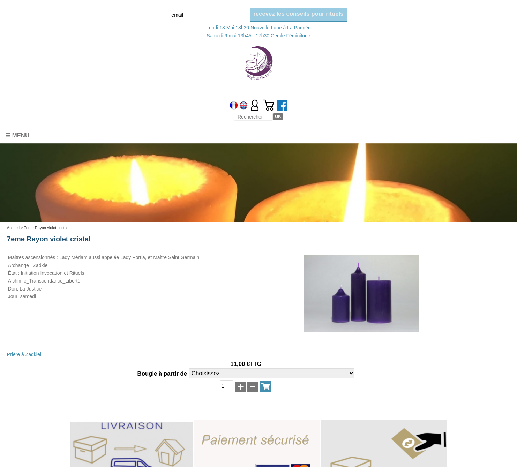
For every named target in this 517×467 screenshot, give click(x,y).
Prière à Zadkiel (24, 354)
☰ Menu (17, 135)
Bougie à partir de (163, 373)
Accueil (13, 228)
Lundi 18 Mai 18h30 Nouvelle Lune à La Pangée (258, 27)
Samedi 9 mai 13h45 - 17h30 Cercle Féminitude (258, 35)
